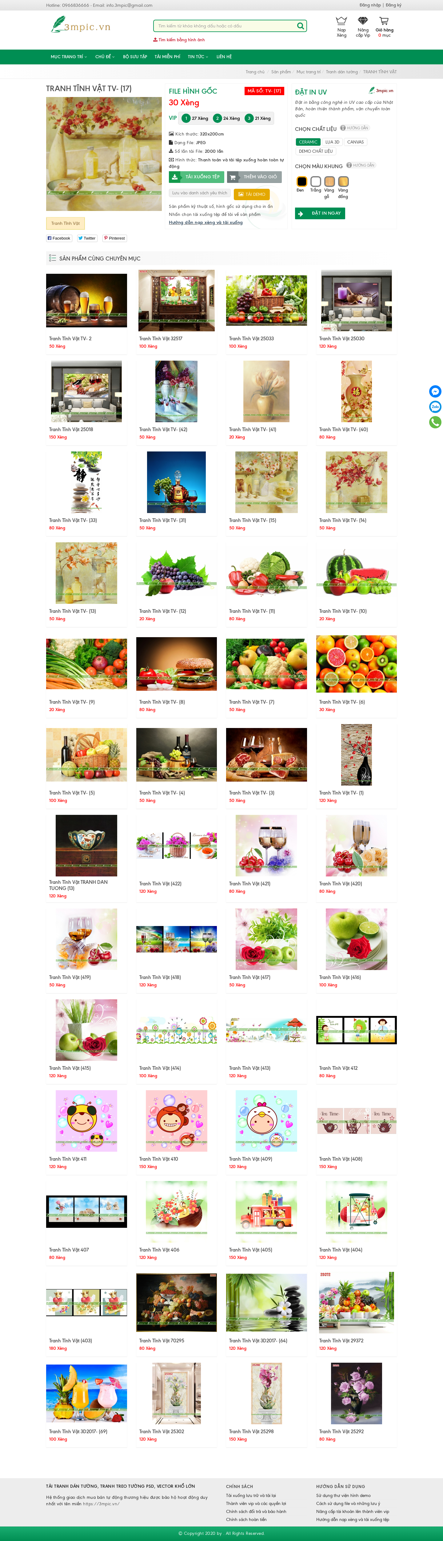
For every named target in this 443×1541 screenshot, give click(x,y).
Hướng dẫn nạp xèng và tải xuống (206, 222)
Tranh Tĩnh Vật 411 (67, 1159)
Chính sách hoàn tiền (246, 1519)
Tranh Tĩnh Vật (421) (249, 883)
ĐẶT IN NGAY (318, 213)
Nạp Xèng (341, 27)
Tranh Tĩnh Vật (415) (70, 1068)
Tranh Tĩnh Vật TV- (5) (72, 793)
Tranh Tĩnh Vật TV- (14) (342, 520)
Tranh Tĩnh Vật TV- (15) (252, 520)
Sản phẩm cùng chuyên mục (100, 258)
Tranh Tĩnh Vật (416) (340, 977)
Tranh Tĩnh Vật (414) (160, 1068)
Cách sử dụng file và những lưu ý (348, 1503)
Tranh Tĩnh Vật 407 (69, 1250)
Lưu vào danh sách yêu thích (199, 193)
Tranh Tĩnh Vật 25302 (161, 1431)
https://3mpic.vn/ (101, 1504)
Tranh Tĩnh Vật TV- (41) (252, 429)
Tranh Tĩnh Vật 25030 (342, 338)
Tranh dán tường (342, 72)
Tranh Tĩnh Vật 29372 (341, 1340)
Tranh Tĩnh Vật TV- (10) (343, 611)
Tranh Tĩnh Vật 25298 (251, 1431)
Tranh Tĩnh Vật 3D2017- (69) (78, 1431)
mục (384, 27)
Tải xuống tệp (194, 177)
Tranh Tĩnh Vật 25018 (71, 429)
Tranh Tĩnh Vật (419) (70, 977)
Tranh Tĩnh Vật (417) (249, 977)
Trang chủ (255, 72)
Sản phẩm (281, 72)
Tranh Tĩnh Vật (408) (340, 1159)
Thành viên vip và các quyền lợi (256, 1503)
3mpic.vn (384, 90)
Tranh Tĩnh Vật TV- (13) (72, 611)
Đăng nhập (370, 5)
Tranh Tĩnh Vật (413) (249, 1068)
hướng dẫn (357, 128)
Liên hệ (224, 56)
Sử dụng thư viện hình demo (343, 1495)
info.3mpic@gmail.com (129, 5)
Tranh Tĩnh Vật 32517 (160, 338)
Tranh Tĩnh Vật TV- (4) (162, 793)
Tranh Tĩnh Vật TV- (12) (162, 611)
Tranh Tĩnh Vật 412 (338, 1068)
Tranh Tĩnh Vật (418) (160, 977)
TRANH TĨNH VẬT (380, 72)
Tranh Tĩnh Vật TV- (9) (72, 702)
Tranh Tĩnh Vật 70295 (161, 1340)
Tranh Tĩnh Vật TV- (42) (163, 429)
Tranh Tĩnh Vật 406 (159, 1250)
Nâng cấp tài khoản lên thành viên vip (352, 1511)
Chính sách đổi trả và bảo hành (256, 1511)
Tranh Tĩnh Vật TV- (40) (343, 429)
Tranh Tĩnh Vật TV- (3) (251, 793)
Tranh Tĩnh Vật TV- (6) (342, 702)
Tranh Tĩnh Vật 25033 (251, 338)
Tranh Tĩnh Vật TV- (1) (341, 793)
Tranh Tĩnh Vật (65, 223)
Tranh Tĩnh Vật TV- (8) (162, 702)
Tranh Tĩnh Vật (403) (70, 1340)
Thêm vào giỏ (252, 177)
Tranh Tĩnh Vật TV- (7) (251, 702)
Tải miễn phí (167, 56)
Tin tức (198, 56)
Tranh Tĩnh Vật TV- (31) (162, 520)
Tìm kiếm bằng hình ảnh (179, 39)
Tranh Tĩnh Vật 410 (158, 1159)
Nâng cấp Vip (363, 27)
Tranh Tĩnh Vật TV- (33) (73, 520)
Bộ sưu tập (135, 56)
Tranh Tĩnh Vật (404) (340, 1250)
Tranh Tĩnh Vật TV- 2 (70, 338)
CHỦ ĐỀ (105, 56)
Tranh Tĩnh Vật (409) (250, 1159)
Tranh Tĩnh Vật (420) (340, 883)
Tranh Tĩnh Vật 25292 (341, 1431)
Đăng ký (393, 5)
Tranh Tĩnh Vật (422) (160, 883)
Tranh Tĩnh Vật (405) (250, 1250)
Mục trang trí (69, 56)
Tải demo (251, 194)
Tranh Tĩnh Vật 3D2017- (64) (258, 1340)
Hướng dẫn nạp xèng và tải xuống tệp (352, 1519)
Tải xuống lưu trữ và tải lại (251, 1495)
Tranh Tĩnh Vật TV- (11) (252, 611)
